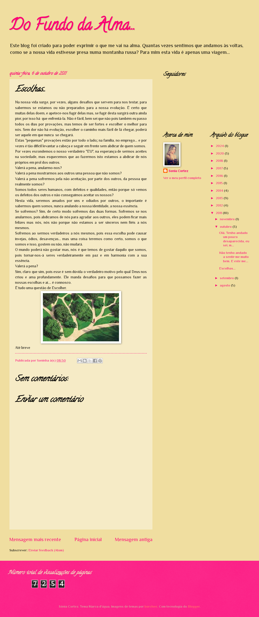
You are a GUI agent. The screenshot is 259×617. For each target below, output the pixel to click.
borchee (151, 606)
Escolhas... (227, 268)
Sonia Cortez (178, 171)
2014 (220, 190)
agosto (225, 285)
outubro (226, 227)
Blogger (194, 606)
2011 (219, 213)
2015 (220, 183)
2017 (220, 168)
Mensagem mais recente (35, 539)
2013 (220, 198)
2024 (220, 146)
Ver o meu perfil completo (182, 178)
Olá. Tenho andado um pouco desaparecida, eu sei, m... (234, 239)
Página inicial (88, 539)
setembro (227, 278)
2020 (220, 153)
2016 (220, 176)
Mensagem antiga (133, 539)
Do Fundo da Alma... (72, 26)
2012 (220, 205)
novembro (228, 219)
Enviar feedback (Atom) (46, 550)
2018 (220, 161)
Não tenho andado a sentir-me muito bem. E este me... (234, 257)
